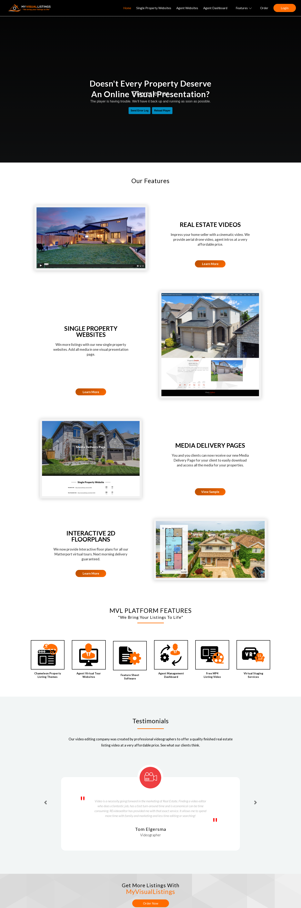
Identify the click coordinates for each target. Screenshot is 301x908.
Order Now (150, 903)
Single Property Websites (153, 8)
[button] (45, 803)
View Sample (210, 492)
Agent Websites (187, 8)
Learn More (210, 264)
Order (264, 8)
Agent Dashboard (215, 8)
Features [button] (244, 8)
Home (127, 8)
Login (285, 8)
